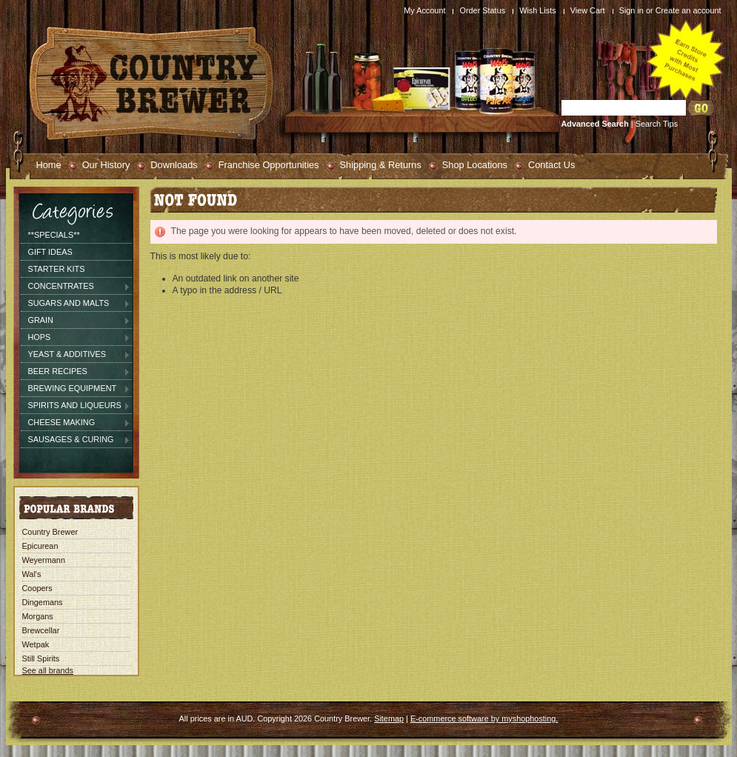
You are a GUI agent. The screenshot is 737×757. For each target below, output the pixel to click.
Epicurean (40, 545)
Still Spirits (41, 658)
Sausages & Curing (75, 440)
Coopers (37, 588)
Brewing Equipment (75, 389)
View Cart (587, 10)
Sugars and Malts (75, 304)
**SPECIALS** (54, 234)
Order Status (482, 10)
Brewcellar (41, 630)
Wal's (31, 574)
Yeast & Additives (75, 355)
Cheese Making (75, 423)
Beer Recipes (75, 372)
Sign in (631, 10)
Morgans (37, 616)
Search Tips (657, 123)
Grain (75, 321)
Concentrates (75, 286)
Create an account (688, 10)
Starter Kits (56, 268)
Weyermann (43, 560)
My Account (424, 10)
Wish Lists (537, 10)
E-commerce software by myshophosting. (484, 718)
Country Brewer (50, 531)
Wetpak (36, 644)
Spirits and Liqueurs (75, 406)
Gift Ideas (50, 251)
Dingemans (42, 602)
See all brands (48, 670)
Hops (75, 338)
